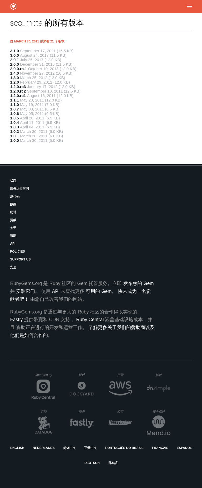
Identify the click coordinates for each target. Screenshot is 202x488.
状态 (13, 180)
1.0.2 (14, 131)
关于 (13, 228)
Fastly (16, 319)
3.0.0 (14, 55)
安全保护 (161, 411)
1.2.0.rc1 (18, 95)
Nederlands (43, 448)
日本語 (113, 463)
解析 (162, 375)
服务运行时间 (19, 188)
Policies (17, 251)
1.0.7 (14, 109)
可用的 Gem (99, 291)
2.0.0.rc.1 (18, 68)
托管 (123, 375)
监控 (47, 411)
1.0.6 (14, 113)
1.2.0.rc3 (18, 86)
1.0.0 (14, 140)
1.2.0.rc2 (18, 91)
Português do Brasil (124, 448)
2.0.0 (14, 64)
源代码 (14, 196)
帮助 (13, 236)
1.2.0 (14, 82)
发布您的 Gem (138, 283)
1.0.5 (14, 118)
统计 (13, 212)
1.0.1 (14, 136)
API (12, 243)
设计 (86, 375)
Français (160, 448)
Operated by (45, 376)
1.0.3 (14, 127)
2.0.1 (14, 59)
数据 (13, 204)
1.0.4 (14, 122)
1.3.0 (14, 77)
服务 (86, 411)
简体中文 (69, 448)
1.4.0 (14, 73)
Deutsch (92, 463)
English (17, 448)
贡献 (13, 220)
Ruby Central (90, 319)
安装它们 (25, 291)
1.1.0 (14, 104)
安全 (13, 267)
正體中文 (90, 448)
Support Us (20, 259)
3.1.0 (14, 51)
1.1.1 (14, 100)
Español (184, 448)
